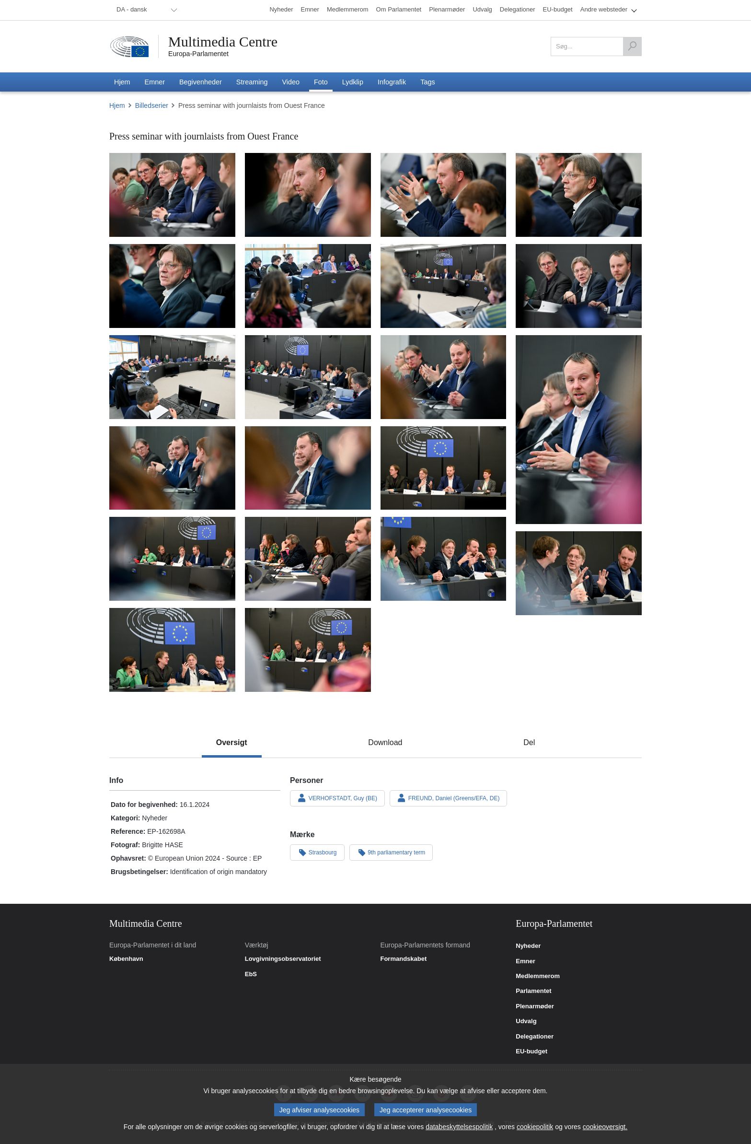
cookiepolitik (535, 1127)
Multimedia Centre (222, 42)
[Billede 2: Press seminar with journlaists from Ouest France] (308, 195)
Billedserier (151, 105)
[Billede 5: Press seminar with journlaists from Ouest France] (172, 286)
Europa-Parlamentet (198, 54)
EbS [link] (251, 974)
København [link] (126, 959)
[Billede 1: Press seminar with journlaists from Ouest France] (172, 195)
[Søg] (632, 46)
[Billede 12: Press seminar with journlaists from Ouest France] (579, 430)
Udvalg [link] (526, 1021)
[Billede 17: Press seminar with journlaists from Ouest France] (308, 559)
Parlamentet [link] (533, 991)
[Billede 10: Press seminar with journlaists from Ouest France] (308, 377)
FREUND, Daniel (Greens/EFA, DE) (448, 798)
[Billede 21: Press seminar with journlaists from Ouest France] (308, 650)
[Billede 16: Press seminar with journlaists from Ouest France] (172, 559)
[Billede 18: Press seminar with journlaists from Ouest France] (444, 559)
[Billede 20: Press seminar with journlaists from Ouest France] (172, 650)
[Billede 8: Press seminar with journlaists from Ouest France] (579, 286)
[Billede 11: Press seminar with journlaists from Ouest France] (444, 377)
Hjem (117, 105)
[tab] (232, 743)
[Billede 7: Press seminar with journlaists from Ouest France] (444, 286)
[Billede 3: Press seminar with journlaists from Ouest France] (444, 195)
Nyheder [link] (528, 946)
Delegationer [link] (535, 1036)
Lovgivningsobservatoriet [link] (283, 959)
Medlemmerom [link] (538, 976)
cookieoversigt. (605, 1127)
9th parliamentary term (391, 852)
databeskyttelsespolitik (459, 1127)
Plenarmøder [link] (535, 1006)
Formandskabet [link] (403, 959)
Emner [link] (525, 961)
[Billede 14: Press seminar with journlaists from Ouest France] (308, 468)
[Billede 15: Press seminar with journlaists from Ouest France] (444, 468)
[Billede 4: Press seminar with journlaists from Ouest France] (579, 195)
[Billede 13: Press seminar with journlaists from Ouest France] (172, 468)
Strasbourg (317, 852)
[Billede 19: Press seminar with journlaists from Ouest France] (579, 573)
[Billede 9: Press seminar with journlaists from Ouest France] (172, 377)
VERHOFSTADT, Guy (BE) (337, 798)
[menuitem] (145, 10)
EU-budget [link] (531, 1051)
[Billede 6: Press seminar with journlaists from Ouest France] (308, 286)
